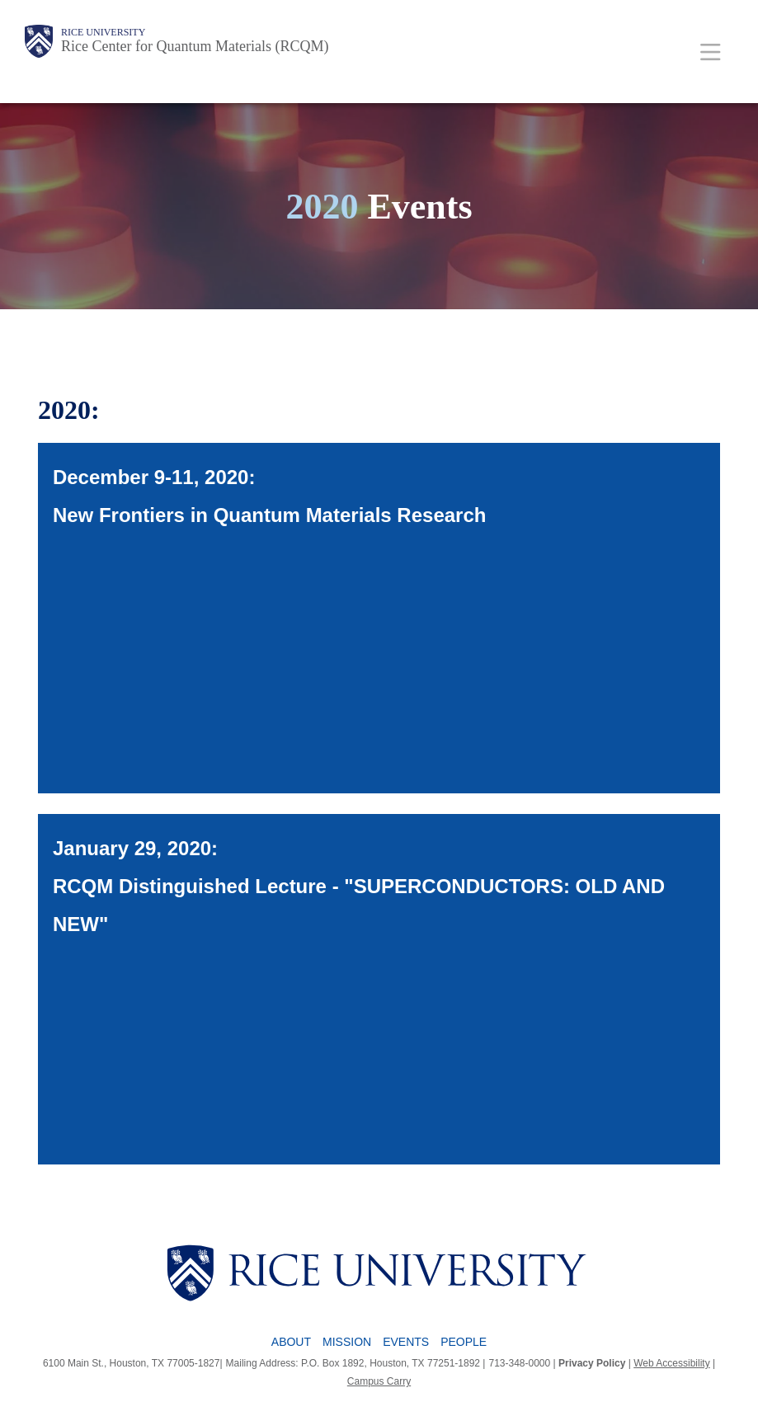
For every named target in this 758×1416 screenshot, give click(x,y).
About (291, 1341)
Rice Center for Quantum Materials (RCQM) (194, 46)
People (463, 1341)
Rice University (103, 32)
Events (406, 1341)
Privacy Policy (591, 1363)
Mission (347, 1341)
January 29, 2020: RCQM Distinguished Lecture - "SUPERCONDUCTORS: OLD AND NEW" (359, 886)
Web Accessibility (671, 1363)
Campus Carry (379, 1381)
